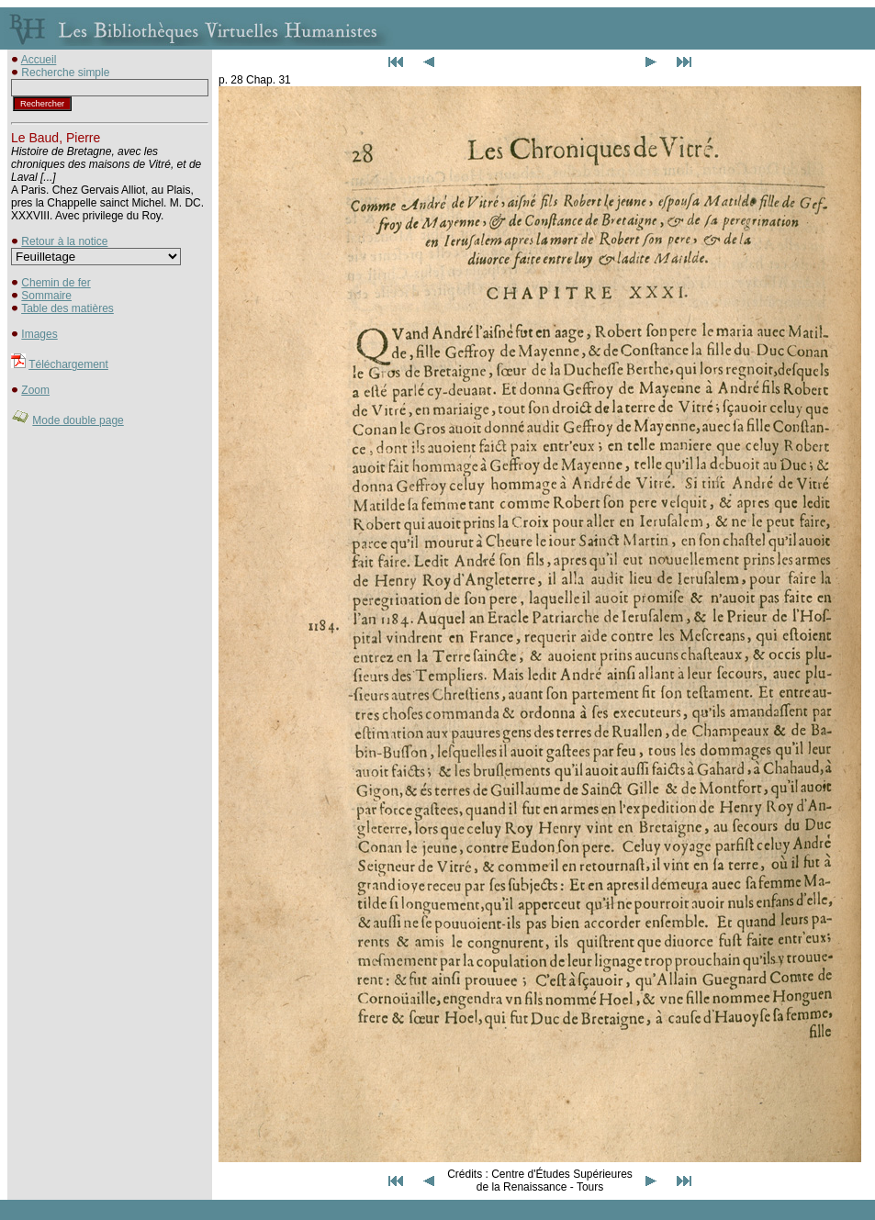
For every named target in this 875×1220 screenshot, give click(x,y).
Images (39, 334)
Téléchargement (68, 364)
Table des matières (67, 308)
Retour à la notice (64, 241)
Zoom (35, 390)
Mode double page (77, 420)
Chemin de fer (55, 282)
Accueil (39, 59)
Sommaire (46, 295)
